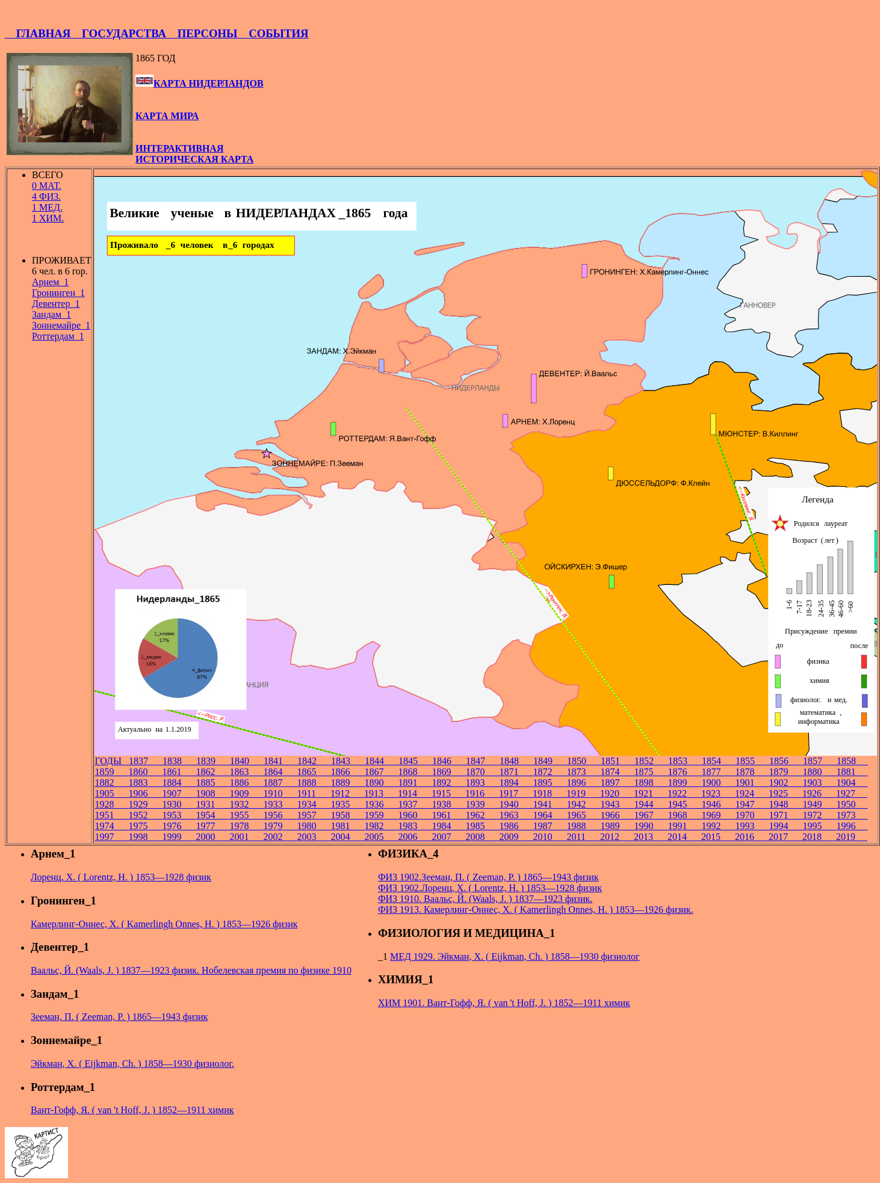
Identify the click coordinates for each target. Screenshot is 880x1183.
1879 (785, 772)
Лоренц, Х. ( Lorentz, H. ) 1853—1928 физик (121, 877)
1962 (482, 815)
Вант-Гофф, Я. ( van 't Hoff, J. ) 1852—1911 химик (132, 1110)
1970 (752, 815)
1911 (313, 793)
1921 (651, 793)
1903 (819, 782)
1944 (651, 804)
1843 (348, 761)
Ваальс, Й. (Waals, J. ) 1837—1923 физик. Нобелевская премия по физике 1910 (191, 970)
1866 (347, 772)
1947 (752, 804)
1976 (179, 826)
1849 (550, 761)
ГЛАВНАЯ (37, 33)
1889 (347, 782)
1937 (415, 804)
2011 (583, 837)
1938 (448, 804)
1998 (145, 837)
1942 (583, 804)
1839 (213, 761)
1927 (851, 793)
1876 (684, 772)
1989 (617, 826)
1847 (483, 761)
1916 (482, 793)
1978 (246, 826)
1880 (819, 772)
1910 (280, 793)
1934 (313, 804)
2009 (516, 837)
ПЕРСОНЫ (201, 33)
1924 (752, 793)
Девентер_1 (55, 303)
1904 (851, 782)
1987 (549, 826)
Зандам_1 (51, 314)
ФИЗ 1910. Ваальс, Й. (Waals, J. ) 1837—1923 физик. (485, 899)
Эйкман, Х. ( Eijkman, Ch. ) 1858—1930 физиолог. (132, 1063)
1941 (549, 804)
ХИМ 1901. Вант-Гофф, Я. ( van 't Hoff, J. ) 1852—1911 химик (504, 1003)
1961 (448, 815)
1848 (516, 761)
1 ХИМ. (48, 218)
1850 (584, 761)
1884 (179, 782)
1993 (752, 826)
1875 (651, 772)
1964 (549, 815)
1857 (820, 761)
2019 (851, 837)
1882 (111, 782)
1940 (516, 804)
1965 (583, 815)
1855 (752, 761)
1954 (212, 815)
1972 (819, 815)
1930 (179, 804)
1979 (280, 826)
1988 (583, 826)
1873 (583, 772)
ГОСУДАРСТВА (118, 33)
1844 (381, 761)
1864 (280, 772)
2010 (549, 837)
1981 (347, 826)
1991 (684, 826)
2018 (819, 837)
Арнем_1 (50, 282)
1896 (583, 782)
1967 (651, 815)
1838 (179, 761)
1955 (246, 815)
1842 (314, 761)
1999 (179, 837)
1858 (852, 761)
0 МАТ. (46, 186)
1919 (583, 793)
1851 (617, 761)
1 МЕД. (47, 207)
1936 (381, 804)
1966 (617, 815)
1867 (381, 772)
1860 (145, 772)
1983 (415, 826)
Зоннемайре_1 (61, 325)
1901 (752, 782)
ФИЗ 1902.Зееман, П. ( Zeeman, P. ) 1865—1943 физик (488, 877)
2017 (785, 837)
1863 (246, 772)
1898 (651, 782)
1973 (851, 815)
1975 (145, 826)
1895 (549, 782)
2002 (280, 837)
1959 (381, 815)
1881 (851, 772)
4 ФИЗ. (46, 196)
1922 (684, 793)
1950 (851, 804)
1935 (347, 804)
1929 (145, 804)
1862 (212, 772)
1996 (851, 826)
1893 (482, 782)
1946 (718, 804)
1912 (347, 793)
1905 (111, 793)
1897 (617, 782)
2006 (415, 837)
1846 (449, 761)
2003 (313, 837)
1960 (415, 815)
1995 (819, 826)
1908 (212, 793)
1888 (313, 782)
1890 (381, 782)
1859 (111, 772)
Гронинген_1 (58, 293)
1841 (280, 761)
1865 (313, 772)
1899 (684, 782)
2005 (381, 837)
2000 (212, 837)
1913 (381, 793)
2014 (684, 837)
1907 (179, 793)
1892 (448, 782)
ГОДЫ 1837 (128, 761)
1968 (684, 815)
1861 (179, 772)
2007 (448, 837)
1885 (212, 782)
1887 (280, 782)
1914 (415, 793)
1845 (415, 761)
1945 (684, 804)
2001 (246, 837)
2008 (482, 837)
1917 (516, 793)
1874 (617, 772)
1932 (246, 804)
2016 (752, 837)
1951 (111, 815)
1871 (516, 772)
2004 (347, 837)
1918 (549, 793)
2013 (651, 837)
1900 (718, 782)
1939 (482, 804)
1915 (448, 793)
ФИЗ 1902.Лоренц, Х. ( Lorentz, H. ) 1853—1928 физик (490, 888)
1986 (516, 826)
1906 (145, 793)
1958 (347, 815)
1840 (247, 761)
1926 (819, 793)
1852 (651, 761)
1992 (718, 826)
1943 (617, 804)
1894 (516, 782)
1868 (415, 772)
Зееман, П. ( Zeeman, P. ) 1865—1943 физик (119, 1017)
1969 (718, 815)
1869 (448, 772)
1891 (415, 782)
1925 (785, 793)
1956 (280, 815)
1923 (718, 793)
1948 (785, 804)
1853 (685, 761)
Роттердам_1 (58, 336)
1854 (719, 761)
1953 (179, 815)
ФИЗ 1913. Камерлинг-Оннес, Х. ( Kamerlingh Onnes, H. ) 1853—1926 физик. (535, 909)
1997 (111, 837)
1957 (313, 815)
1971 (785, 815)
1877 (718, 772)
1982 (381, 826)
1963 (516, 815)
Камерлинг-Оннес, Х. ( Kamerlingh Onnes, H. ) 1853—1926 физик (164, 924)
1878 (752, 772)
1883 (145, 782)
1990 (651, 826)
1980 (313, 826)
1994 (785, 826)
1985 (482, 826)
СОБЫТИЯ (272, 33)
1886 (246, 782)
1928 (111, 804)
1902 (785, 782)
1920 (617, 793)
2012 (617, 837)
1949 (819, 804)
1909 (246, 793)
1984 (448, 826)
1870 (482, 772)
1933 (280, 804)
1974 (111, 826)
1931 (212, 804)
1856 (786, 761)
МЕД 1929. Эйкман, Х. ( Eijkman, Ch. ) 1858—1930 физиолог (515, 956)
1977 (212, 826)
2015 (718, 837)
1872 (549, 772)
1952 (145, 815)
